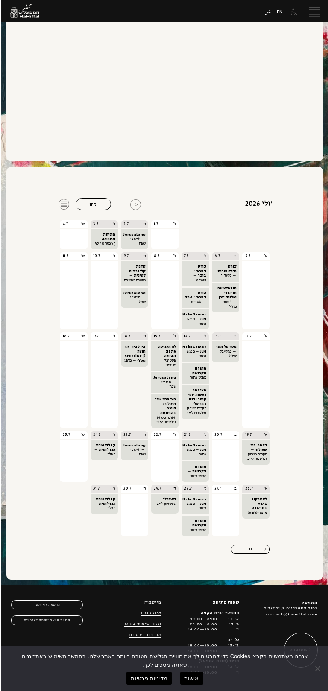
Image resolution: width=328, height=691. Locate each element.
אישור (191, 678)
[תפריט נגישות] (292, 12)
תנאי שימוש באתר (141, 624)
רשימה (63, 199)
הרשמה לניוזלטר (46, 605)
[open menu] (314, 11)
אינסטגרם (150, 613)
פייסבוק (152, 603)
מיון (92, 204)
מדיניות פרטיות (144, 635)
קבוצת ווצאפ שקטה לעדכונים (46, 620)
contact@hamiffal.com (291, 614)
